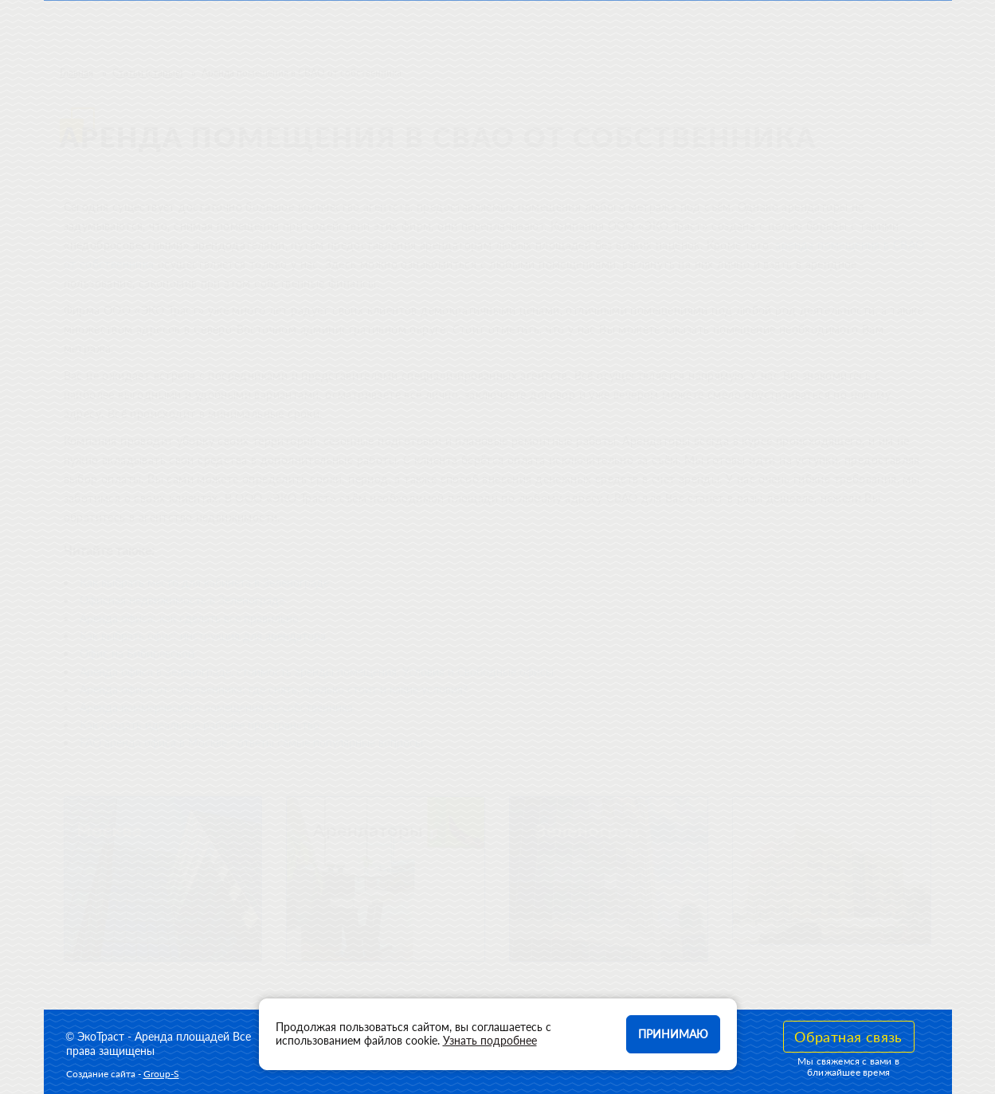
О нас (419, 31)
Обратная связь (848, 1036)
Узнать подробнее (490, 1040)
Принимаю (673, 1034)
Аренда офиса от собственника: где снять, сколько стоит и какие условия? (274, 689)
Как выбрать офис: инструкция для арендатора (203, 636)
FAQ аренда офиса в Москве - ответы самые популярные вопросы (251, 742)
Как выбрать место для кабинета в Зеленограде (204, 582)
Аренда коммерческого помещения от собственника (216, 707)
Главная (76, 73)
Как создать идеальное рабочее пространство (199, 725)
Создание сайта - (122, 1074)
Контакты (612, 31)
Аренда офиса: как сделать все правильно (189, 618)
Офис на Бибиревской (137, 653)
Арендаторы (509, 31)
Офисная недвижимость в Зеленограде (182, 600)
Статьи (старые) (147, 73)
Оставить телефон (861, 30)
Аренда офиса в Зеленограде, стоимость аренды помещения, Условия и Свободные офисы (317, 671)
